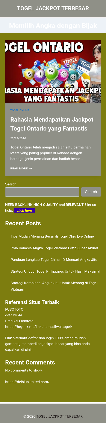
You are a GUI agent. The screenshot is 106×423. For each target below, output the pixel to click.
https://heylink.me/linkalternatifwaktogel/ (38, 327)
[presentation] (53, 71)
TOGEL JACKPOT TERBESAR (59, 416)
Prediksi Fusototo (19, 321)
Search (10, 184)
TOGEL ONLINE (19, 110)
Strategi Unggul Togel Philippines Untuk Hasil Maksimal (55, 271)
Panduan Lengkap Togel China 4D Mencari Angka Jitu (54, 259)
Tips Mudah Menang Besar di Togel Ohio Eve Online (52, 236)
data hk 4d (13, 315)
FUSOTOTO (14, 309)
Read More (21, 168)
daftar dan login (41, 338)
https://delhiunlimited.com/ (27, 382)
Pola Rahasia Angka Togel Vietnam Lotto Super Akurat (54, 248)
